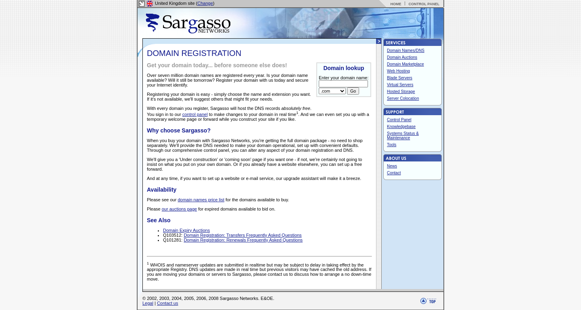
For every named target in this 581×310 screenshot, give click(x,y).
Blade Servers (399, 78)
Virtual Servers (400, 85)
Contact (394, 173)
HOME (395, 4)
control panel (195, 114)
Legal (147, 303)
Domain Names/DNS (405, 50)
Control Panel (399, 120)
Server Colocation (403, 98)
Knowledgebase (401, 126)
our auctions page (179, 209)
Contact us (167, 303)
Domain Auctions (402, 57)
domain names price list (201, 199)
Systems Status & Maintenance (403, 135)
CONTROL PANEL (423, 4)
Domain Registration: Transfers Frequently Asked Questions (242, 235)
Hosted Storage (401, 91)
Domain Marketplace (405, 64)
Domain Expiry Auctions (186, 230)
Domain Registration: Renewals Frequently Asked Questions (243, 240)
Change (205, 3)
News (392, 166)
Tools (391, 145)
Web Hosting (398, 71)
